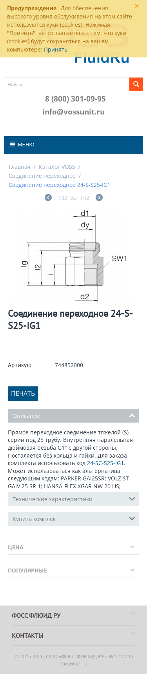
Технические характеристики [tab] (74, 498)
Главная (20, 166)
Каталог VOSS (57, 166)
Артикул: (19, 365)
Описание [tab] (74, 415)
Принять (55, 49)
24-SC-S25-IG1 (105, 463)
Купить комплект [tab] (74, 518)
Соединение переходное (42, 175)
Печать (23, 393)
